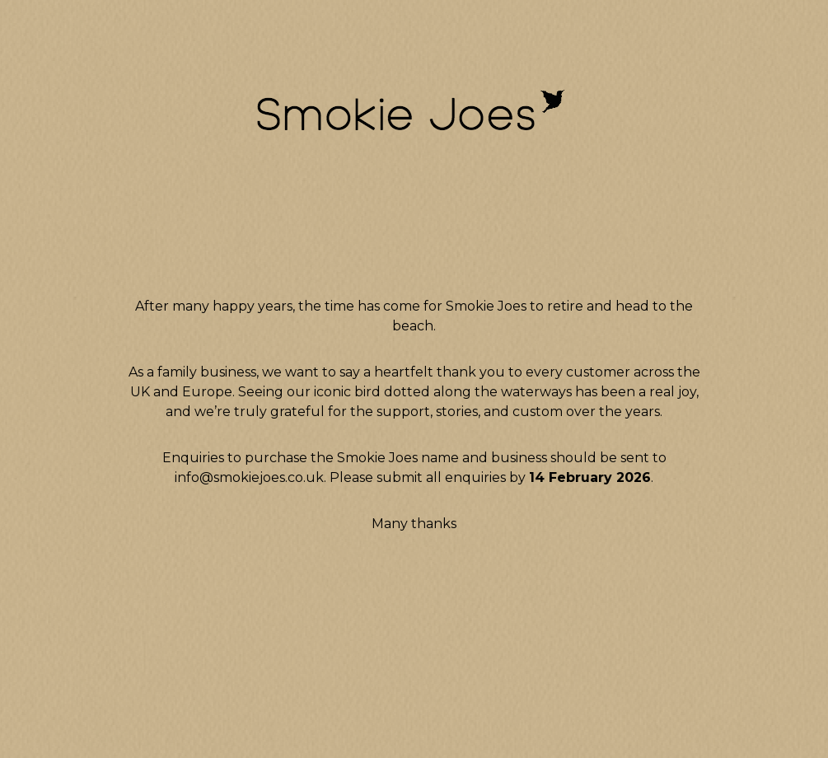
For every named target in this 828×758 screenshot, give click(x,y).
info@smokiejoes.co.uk (249, 477)
